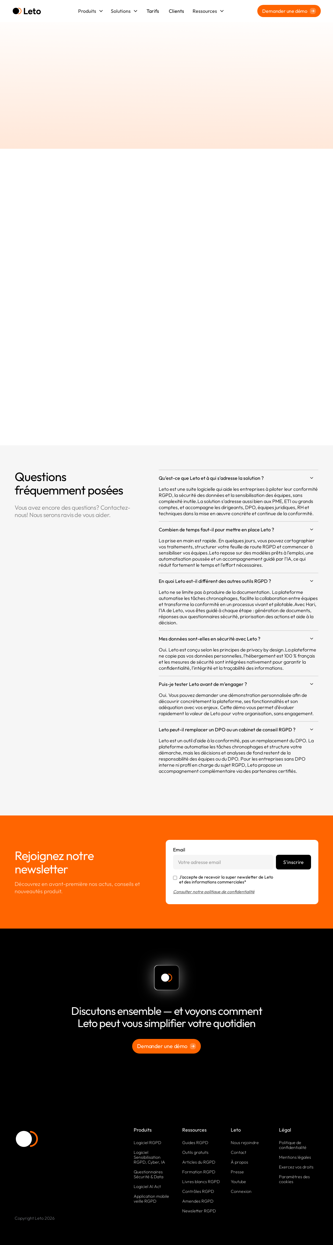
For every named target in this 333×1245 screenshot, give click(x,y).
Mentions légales (295, 1157)
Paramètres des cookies (294, 1179)
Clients (176, 11)
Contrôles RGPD (198, 1191)
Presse (237, 1172)
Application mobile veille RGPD (151, 1198)
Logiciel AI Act (147, 1186)
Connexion (241, 1191)
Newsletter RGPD (199, 1211)
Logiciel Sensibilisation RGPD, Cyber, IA (149, 1157)
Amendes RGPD (197, 1201)
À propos (239, 1162)
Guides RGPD (195, 1142)
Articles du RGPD (198, 1162)
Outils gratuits (195, 1152)
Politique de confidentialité (292, 1145)
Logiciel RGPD (147, 1142)
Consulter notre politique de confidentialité (214, 891)
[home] (26, 11)
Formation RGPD (198, 1172)
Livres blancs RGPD (201, 1181)
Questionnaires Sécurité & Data (148, 1174)
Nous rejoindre (245, 1142)
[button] (90, 11)
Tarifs (153, 11)
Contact (238, 1152)
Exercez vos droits (296, 1167)
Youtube (238, 1181)
